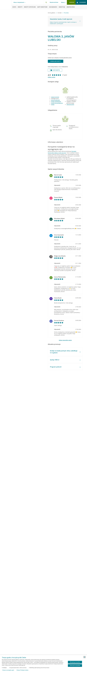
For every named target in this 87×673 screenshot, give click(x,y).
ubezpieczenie (70, 104)
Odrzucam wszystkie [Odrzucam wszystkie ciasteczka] (75, 665)
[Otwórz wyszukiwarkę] (46, 2)
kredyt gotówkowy (56, 101)
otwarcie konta (55, 97)
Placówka (66, 13)
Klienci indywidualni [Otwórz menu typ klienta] (19, 2)
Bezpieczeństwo (54, 2)
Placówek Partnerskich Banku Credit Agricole (62, 152)
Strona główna (52, 13)
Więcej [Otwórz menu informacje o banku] (63, 2)
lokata (52, 104)
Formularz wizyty (55, 61)
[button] (51, 126)
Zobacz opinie (51, 77)
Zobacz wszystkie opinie (65, 340)
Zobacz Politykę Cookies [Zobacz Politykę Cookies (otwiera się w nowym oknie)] (22, 670)
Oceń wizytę (54, 70)
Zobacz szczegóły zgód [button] (8, 670)
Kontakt (60, 13)
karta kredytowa (55, 100)
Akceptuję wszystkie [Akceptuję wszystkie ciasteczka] (75, 662)
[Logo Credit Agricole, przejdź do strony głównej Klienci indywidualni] (6, 4)
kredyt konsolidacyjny (57, 103)
